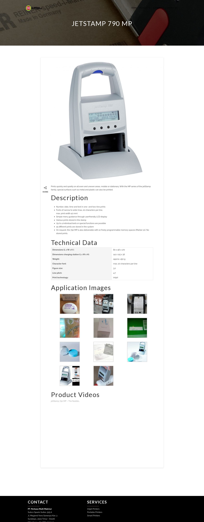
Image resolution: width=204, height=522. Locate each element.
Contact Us (170, 8)
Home (133, 8)
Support (156, 8)
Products (144, 8)
